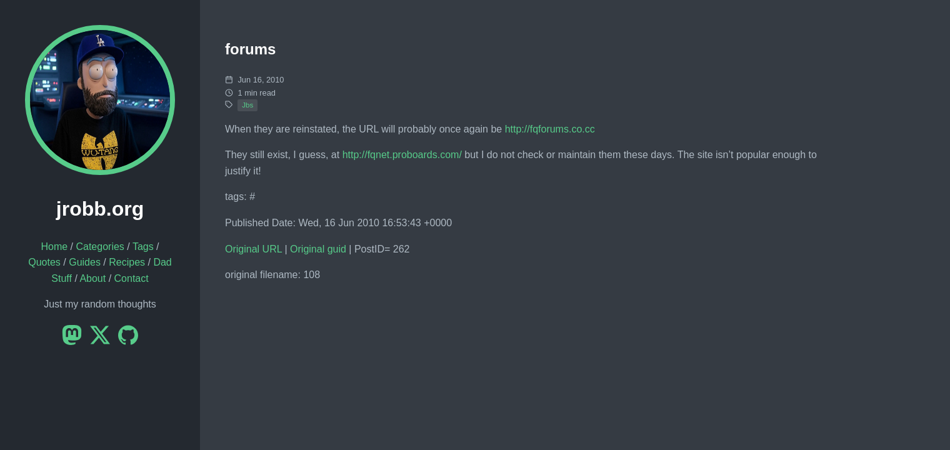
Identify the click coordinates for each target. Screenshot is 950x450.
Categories (100, 246)
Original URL (253, 249)
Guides (85, 262)
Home (54, 246)
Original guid (318, 249)
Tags (143, 246)
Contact (131, 278)
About (92, 278)
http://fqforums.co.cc (550, 129)
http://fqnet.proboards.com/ (402, 154)
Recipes (127, 262)
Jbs (247, 105)
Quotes (44, 262)
